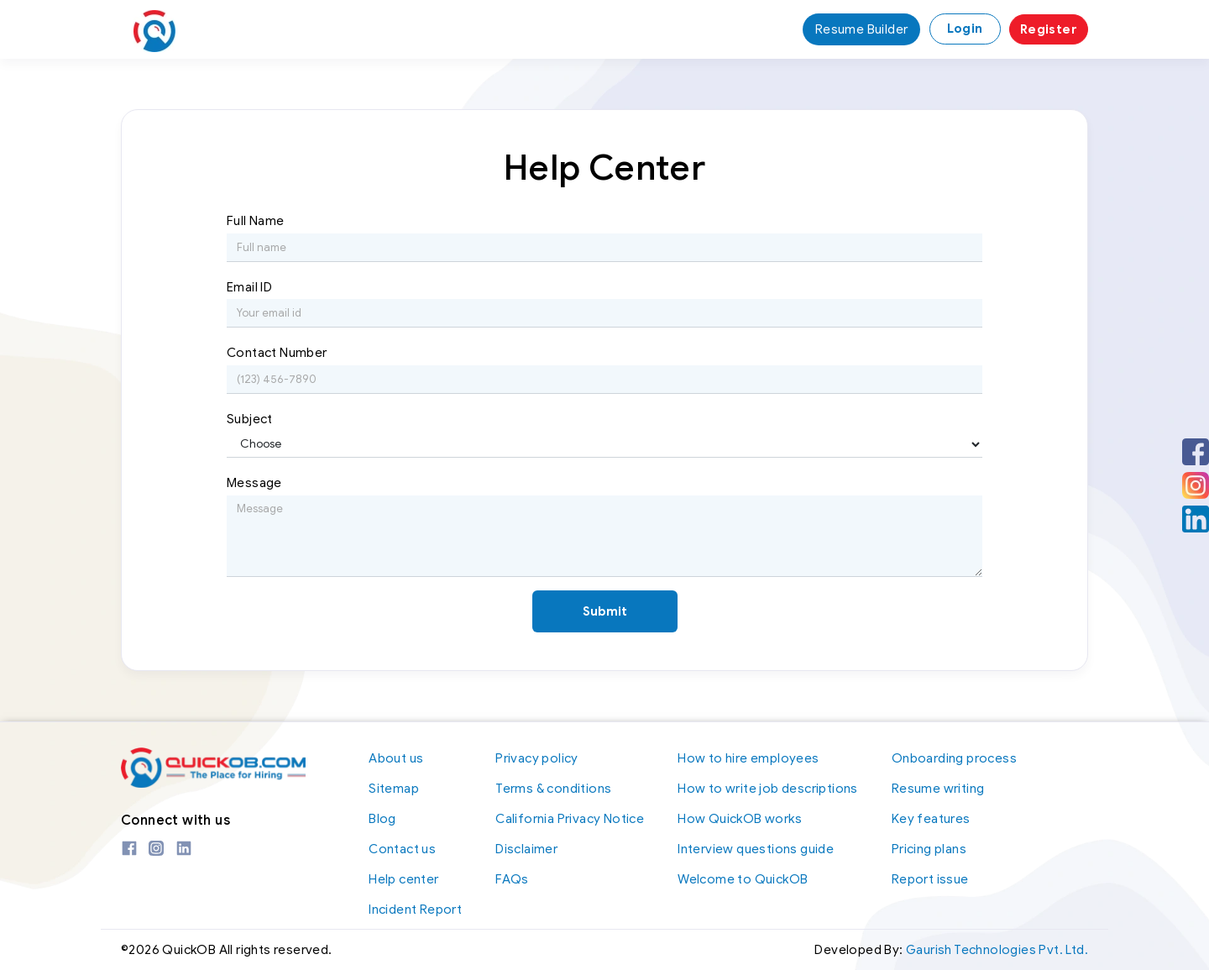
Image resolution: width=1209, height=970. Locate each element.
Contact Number (277, 352)
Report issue (930, 879)
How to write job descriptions (768, 788)
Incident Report (415, 909)
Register (1048, 29)
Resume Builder (861, 29)
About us (396, 758)
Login (965, 28)
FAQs (512, 879)
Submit (605, 611)
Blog (382, 818)
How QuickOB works (740, 818)
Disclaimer (526, 849)
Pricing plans (929, 849)
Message (254, 482)
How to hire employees (748, 758)
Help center (403, 879)
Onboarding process (954, 758)
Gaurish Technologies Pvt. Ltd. (997, 950)
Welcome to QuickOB (743, 879)
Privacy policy (536, 758)
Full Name (256, 220)
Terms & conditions (553, 788)
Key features (931, 818)
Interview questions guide (756, 849)
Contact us (402, 849)
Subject (250, 419)
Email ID (249, 287)
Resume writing (938, 788)
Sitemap (394, 788)
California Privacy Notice (569, 818)
